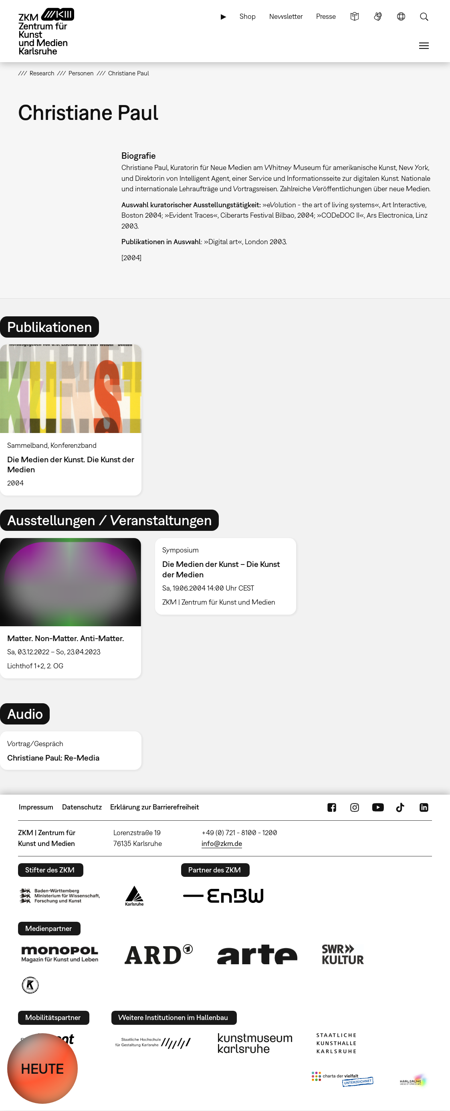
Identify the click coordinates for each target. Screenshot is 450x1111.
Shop (248, 16)
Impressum (36, 807)
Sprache (401, 16)
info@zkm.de (222, 843)
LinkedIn (424, 807)
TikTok (401, 807)
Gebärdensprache (378, 16)
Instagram (355, 807)
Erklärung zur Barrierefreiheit (154, 807)
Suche (424, 16)
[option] (74, 420)
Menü (424, 45)
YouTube (378, 807)
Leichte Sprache (355, 16)
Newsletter (286, 16)
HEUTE (42, 1068)
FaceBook (332, 807)
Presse (326, 16)
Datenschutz (82, 807)
